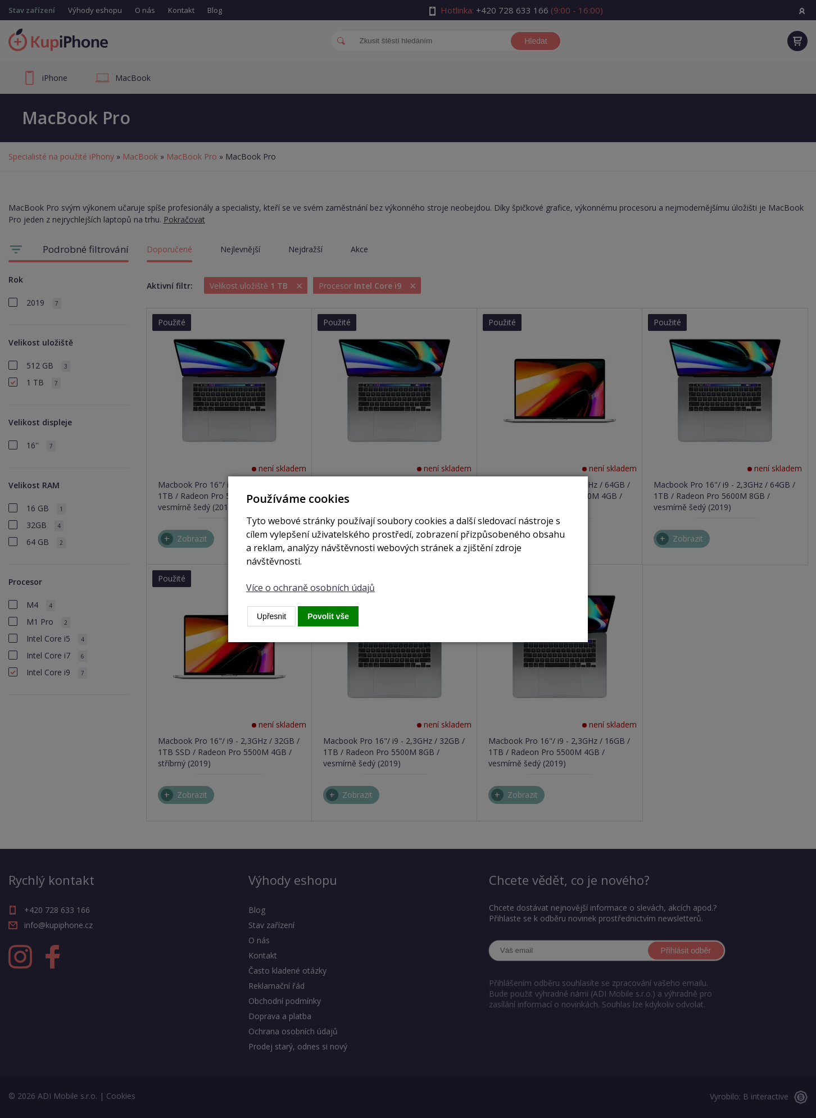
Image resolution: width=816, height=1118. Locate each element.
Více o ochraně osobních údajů (310, 587)
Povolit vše (328, 616)
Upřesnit (271, 616)
